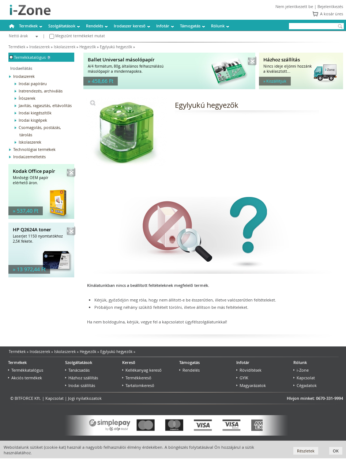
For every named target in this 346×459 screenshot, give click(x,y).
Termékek (28, 26)
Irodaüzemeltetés (29, 156)
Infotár (162, 26)
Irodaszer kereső (130, 26)
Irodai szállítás (80, 385)
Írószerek (27, 98)
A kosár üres (331, 13)
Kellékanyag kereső (142, 370)
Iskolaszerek (64, 47)
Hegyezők (87, 47)
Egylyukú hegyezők (116, 47)
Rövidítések (249, 370)
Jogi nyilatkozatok (85, 398)
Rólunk (218, 26)
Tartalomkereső (138, 385)
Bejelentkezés (330, 6)
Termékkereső (136, 377)
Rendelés (94, 26)
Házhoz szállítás (81, 377)
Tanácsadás (77, 370)
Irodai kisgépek (33, 120)
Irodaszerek (39, 47)
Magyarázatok (251, 385)
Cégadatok (305, 385)
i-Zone (301, 370)
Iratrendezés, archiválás (41, 91)
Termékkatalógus (25, 370)
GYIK (242, 377)
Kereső (128, 362)
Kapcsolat (304, 377)
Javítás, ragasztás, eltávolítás (45, 105)
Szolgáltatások (61, 26)
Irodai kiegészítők (35, 112)
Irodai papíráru (33, 83)
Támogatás (190, 26)
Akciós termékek (25, 377)
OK (336, 451)
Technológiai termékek (34, 149)
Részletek (306, 451)
